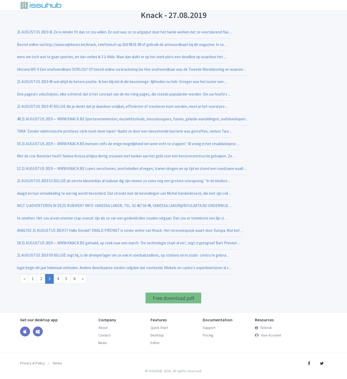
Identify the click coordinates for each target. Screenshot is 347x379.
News (102, 342)
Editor (155, 342)
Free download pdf (173, 298)
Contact (104, 335)
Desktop (157, 335)
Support (209, 327)
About (103, 327)
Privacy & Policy (32, 363)
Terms (57, 363)
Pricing (208, 335)
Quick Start (159, 327)
